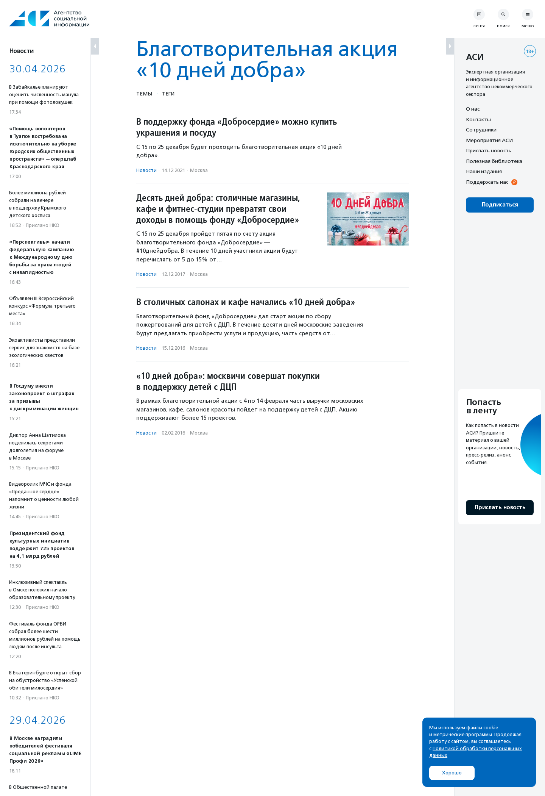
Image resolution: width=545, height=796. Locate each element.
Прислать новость (488, 150)
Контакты (478, 119)
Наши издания (484, 171)
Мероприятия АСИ (489, 140)
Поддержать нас (487, 182)
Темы (144, 94)
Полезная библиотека (494, 161)
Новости (146, 170)
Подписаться (499, 204)
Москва (199, 170)
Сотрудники (481, 130)
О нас (473, 109)
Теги (168, 94)
